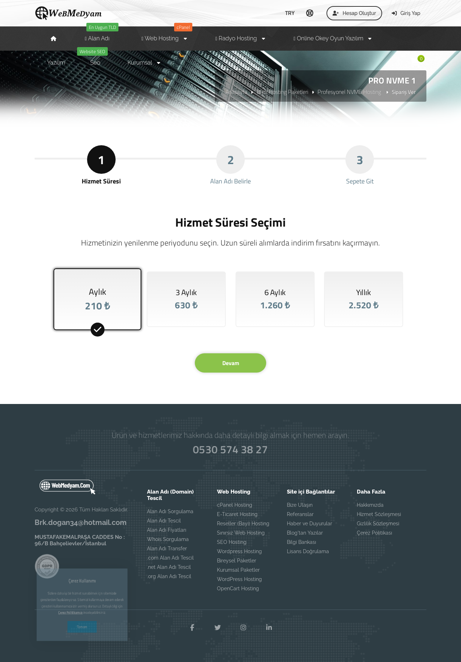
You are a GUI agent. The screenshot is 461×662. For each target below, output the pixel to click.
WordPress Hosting (239, 579)
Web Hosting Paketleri (282, 91)
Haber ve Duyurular (309, 523)
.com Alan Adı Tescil (170, 558)
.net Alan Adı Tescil (169, 567)
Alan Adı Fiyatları (166, 530)
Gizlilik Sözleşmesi (378, 523)
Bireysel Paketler (236, 561)
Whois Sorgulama (168, 539)
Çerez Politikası (374, 533)
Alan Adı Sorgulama (170, 511)
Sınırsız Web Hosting (241, 533)
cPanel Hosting (234, 505)
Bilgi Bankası (301, 542)
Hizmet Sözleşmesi (379, 514)
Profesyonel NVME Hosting (350, 91)
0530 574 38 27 (230, 449)
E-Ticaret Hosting (237, 514)
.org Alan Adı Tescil (169, 576)
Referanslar (300, 514)
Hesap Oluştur (354, 13)
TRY (290, 13)
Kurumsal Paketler (238, 570)
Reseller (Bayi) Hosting (243, 523)
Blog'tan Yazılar (305, 533)
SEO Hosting (232, 542)
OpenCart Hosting (238, 588)
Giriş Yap (406, 13)
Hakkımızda (370, 505)
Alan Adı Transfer (167, 548)
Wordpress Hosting (239, 551)
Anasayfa (236, 91)
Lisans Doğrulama (308, 551)
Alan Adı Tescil (164, 521)
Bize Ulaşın (300, 505)
